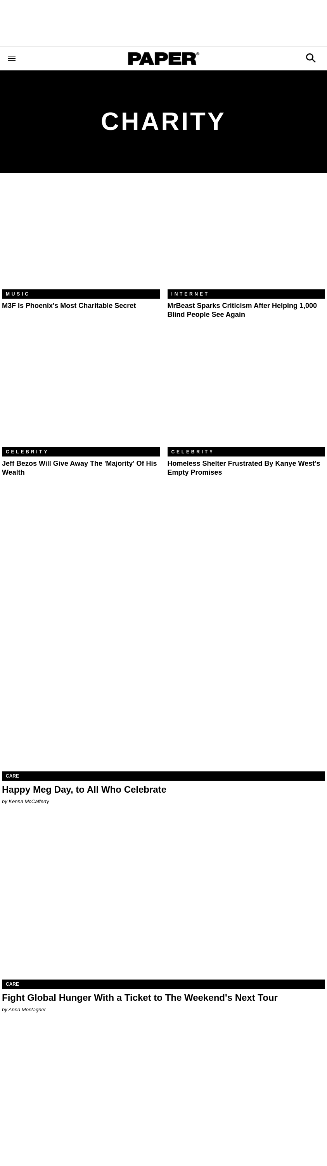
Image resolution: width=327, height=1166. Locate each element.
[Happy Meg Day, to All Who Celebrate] (163, 690)
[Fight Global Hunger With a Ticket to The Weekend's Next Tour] (163, 899)
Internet (190, 294)
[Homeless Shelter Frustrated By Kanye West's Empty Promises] (246, 394)
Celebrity (27, 452)
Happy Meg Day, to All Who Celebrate (84, 789)
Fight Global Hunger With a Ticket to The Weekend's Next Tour (140, 997)
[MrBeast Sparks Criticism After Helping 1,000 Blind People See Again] (246, 237)
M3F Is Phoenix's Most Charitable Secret (69, 305)
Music (18, 294)
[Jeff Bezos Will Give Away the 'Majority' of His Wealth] (81, 394)
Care (12, 776)
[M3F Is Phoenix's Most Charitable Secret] (81, 237)
